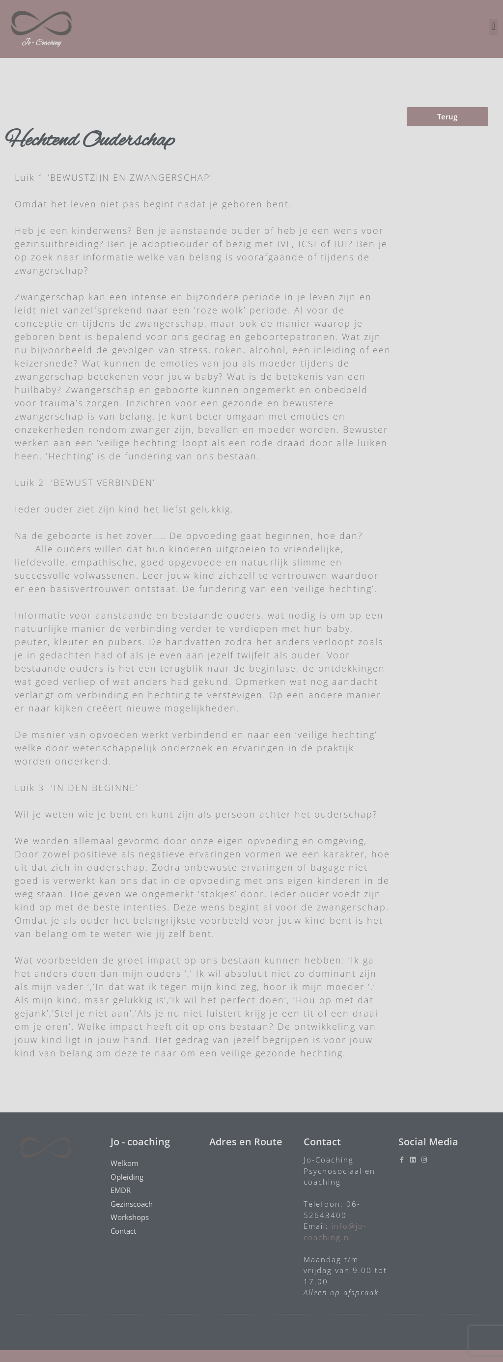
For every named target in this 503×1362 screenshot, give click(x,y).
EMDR (123, 1190)
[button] (493, 27)
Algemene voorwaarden (245, 1322)
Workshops (130, 1217)
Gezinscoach (134, 1204)
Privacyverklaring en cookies (344, 1322)
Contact (126, 1231)
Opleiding (127, 1177)
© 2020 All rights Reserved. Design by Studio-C (85, 1322)
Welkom (127, 1163)
